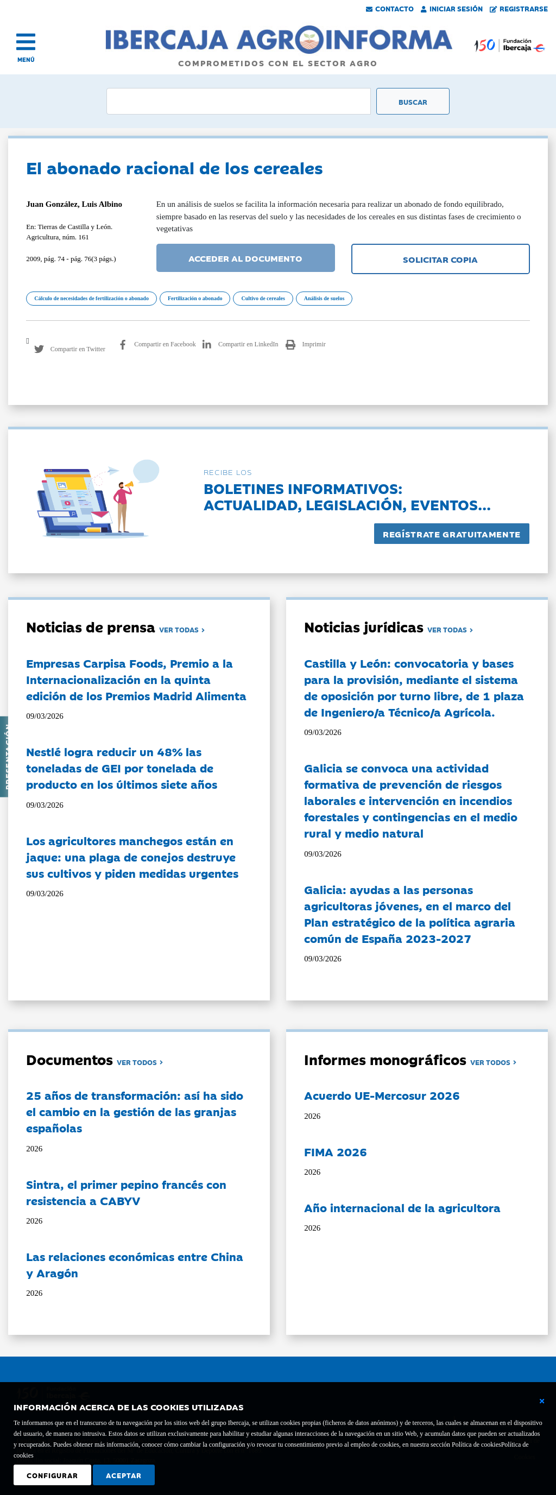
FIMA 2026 (335, 1151)
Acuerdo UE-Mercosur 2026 (382, 1095)
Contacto (390, 8)
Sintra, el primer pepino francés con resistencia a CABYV (126, 1192)
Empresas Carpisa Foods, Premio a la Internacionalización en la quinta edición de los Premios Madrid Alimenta (136, 679)
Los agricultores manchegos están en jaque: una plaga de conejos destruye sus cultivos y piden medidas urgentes (132, 856)
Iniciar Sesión (452, 8)
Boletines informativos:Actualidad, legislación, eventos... (347, 496)
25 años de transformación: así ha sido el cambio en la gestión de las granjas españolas (134, 1111)
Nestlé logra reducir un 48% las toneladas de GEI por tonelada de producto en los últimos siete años (121, 767)
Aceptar (124, 1475)
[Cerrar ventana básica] (542, 1401)
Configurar (52, 1475)
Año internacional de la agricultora (402, 1207)
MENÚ (26, 59)
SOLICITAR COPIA (440, 259)
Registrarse (519, 8)
